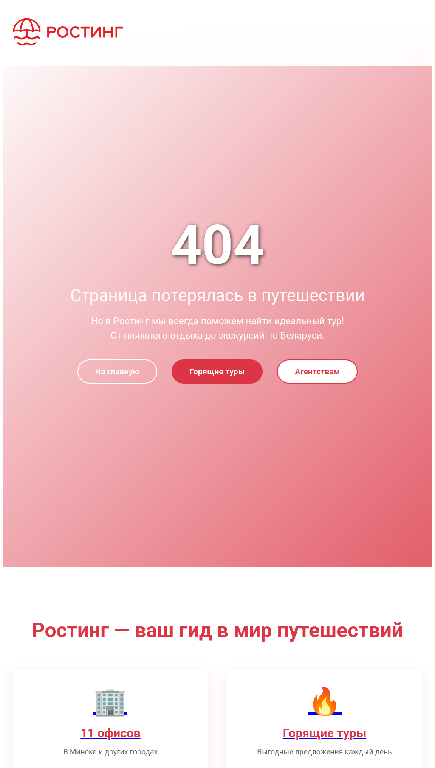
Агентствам (317, 371)
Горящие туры (217, 371)
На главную (117, 371)
